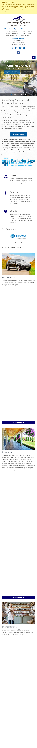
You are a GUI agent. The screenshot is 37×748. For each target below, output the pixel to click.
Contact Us (18, 666)
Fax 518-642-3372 (27, 32)
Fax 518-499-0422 (11, 32)
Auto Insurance (8, 277)
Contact (14, 624)
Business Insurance (10, 379)
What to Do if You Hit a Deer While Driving (18, 648)
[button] (25, 94)
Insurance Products (18, 675)
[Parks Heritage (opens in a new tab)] (18, 162)
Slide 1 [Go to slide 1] (11, 94)
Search (21, 739)
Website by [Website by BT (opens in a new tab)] (14, 741)
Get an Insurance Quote (18, 679)
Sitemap (20, 624)
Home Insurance (9, 328)
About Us (18, 662)
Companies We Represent (18, 683)
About (8, 624)
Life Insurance (8, 429)
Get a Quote (18, 134)
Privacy (27, 739)
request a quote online (23, 617)
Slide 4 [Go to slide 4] (22, 94)
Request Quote (12, 72)
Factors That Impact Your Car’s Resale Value (18, 637)
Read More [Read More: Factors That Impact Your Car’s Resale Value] (8, 506)
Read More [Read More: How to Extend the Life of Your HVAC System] (8, 551)
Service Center (18, 671)
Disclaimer (5, 741)
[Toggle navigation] (34, 57)
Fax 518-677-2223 (18, 41)
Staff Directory (18, 687)
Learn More (27, 72)
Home (3, 624)
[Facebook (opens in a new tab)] (18, 52)
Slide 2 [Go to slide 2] (15, 94)
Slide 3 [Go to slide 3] (18, 94)
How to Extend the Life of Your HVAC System (18, 642)
